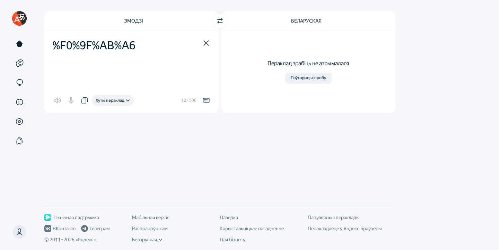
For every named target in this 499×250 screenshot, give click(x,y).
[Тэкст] (19, 44)
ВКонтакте (60, 228)
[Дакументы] (19, 102)
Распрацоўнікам (149, 228)
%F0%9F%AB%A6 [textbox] (94, 45)
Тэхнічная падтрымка (71, 217)
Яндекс (86, 239)
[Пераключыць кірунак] (220, 21)
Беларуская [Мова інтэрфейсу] (147, 239)
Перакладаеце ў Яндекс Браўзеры (345, 228)
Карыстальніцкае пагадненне (252, 228)
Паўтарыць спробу (308, 77)
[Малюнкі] (19, 121)
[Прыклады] (19, 63)
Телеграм (95, 228)
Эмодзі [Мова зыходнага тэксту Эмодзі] (133, 21)
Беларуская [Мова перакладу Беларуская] (306, 21)
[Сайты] (19, 83)
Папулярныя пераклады (334, 217)
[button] (19, 232)
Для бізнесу (232, 239)
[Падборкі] (19, 141)
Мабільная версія (150, 217)
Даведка (229, 217)
